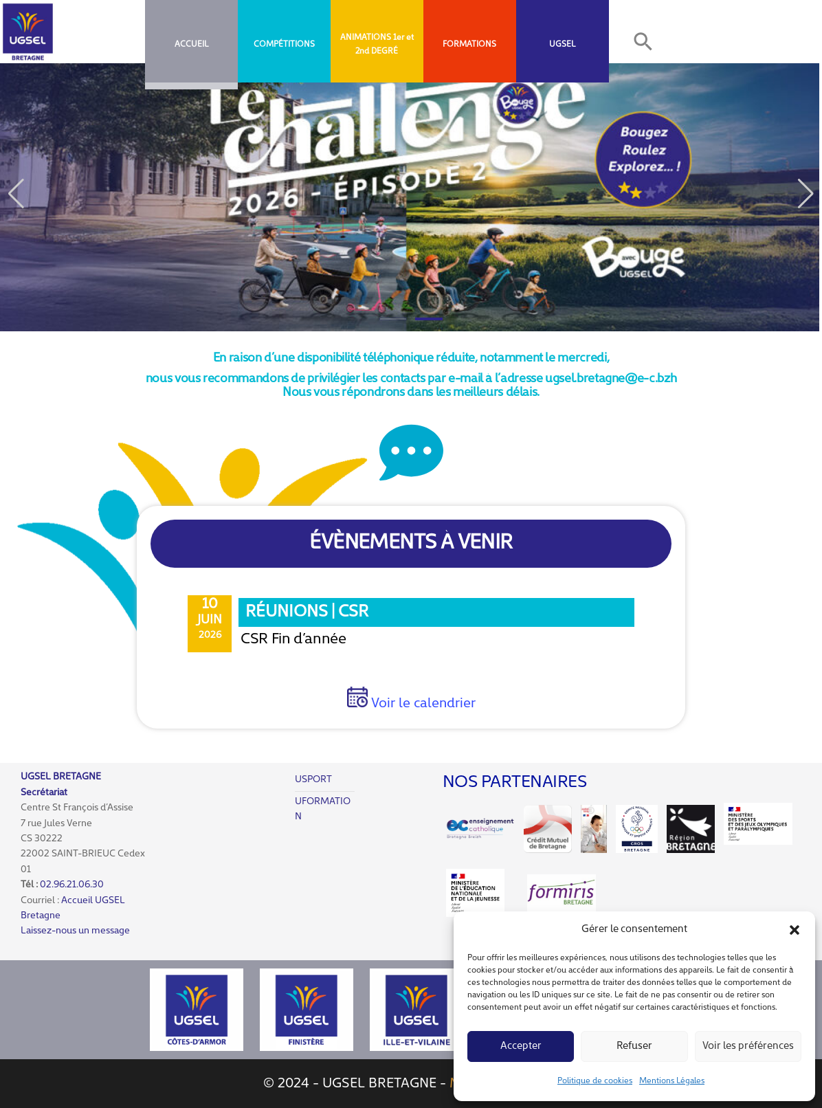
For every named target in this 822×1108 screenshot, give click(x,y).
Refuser (634, 1046)
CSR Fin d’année (293, 639)
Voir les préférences (748, 1046)
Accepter (521, 1046)
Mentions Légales (671, 1081)
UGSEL (562, 45)
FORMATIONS (469, 45)
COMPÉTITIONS (284, 45)
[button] (794, 930)
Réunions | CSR (306, 612)
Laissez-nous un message (75, 931)
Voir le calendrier (422, 704)
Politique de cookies (594, 1081)
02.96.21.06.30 (72, 885)
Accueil (191, 45)
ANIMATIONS (365, 38)
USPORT (313, 780)
